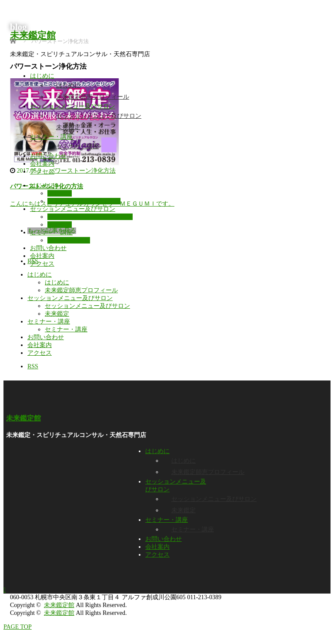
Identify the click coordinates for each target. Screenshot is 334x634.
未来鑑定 (68, 127)
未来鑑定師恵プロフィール (92, 96)
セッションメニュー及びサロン (72, 106)
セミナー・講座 (51, 136)
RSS (32, 366)
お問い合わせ (48, 156)
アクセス (42, 171)
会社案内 (42, 163)
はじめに (42, 76)
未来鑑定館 (33, 35)
